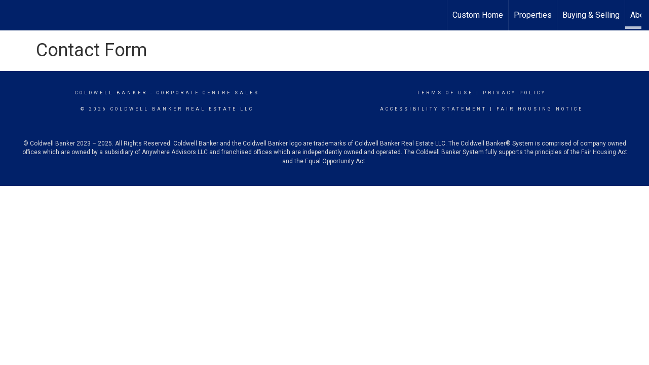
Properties (533, 15)
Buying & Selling (591, 15)
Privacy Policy (514, 92)
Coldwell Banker (111, 92)
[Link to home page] (324, 15)
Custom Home (477, 15)
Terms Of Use (445, 92)
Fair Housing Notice (540, 109)
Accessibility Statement (433, 109)
